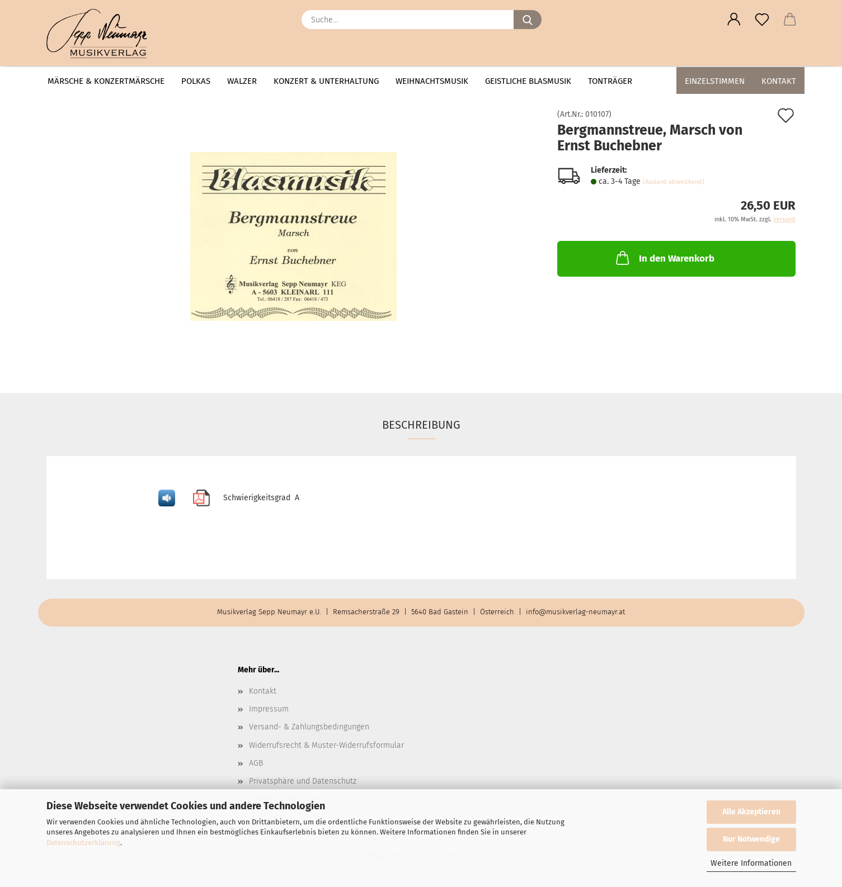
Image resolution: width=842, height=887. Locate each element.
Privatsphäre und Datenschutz (302, 781)
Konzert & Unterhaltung (326, 81)
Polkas (195, 81)
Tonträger (610, 81)
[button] (734, 19)
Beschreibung (421, 424)
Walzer (242, 81)
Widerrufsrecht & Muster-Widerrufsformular (326, 745)
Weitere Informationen (751, 863)
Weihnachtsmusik (432, 81)
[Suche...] (528, 19)
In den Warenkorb (664, 258)
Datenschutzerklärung (83, 842)
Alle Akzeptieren (751, 812)
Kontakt (778, 81)
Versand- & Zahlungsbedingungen (309, 727)
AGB (256, 763)
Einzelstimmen (715, 81)
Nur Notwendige (751, 839)
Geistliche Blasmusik (528, 81)
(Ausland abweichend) (673, 182)
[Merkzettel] (762, 19)
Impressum (269, 709)
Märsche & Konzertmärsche (106, 81)
